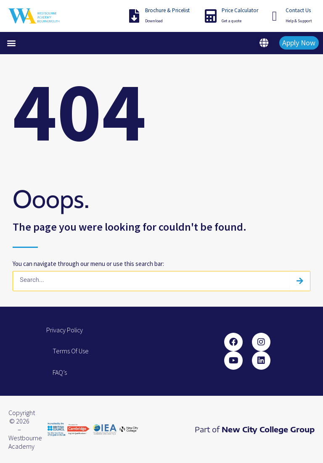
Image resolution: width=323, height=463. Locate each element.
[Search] (300, 281)
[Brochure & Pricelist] (134, 16)
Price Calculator (240, 10)
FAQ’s (60, 372)
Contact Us (298, 10)
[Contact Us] (274, 16)
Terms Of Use (71, 351)
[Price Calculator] (210, 16)
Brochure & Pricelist (167, 10)
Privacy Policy (65, 330)
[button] (11, 43)
